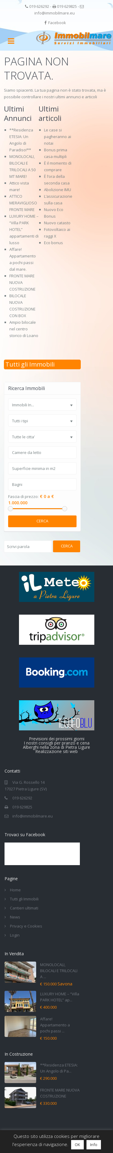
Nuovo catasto (57, 222)
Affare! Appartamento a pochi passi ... (55, 1025)
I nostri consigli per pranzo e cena (56, 743)
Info (93, 1144)
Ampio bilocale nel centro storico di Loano (23, 329)
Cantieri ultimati (24, 908)
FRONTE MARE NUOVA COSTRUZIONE (22, 282)
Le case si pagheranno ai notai (57, 136)
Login (15, 935)
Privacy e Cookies (26, 926)
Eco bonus (53, 242)
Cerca (42, 521)
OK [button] (77, 1144)
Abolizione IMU (57, 189)
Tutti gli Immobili (30, 364)
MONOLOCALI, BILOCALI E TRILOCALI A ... (58, 970)
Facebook (57, 22)
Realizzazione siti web (56, 751)
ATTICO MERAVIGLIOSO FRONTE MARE (23, 203)
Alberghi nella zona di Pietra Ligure (56, 747)
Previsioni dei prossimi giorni (56, 739)
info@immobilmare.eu (54, 13)
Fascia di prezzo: (23, 497)
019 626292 (39, 6)
